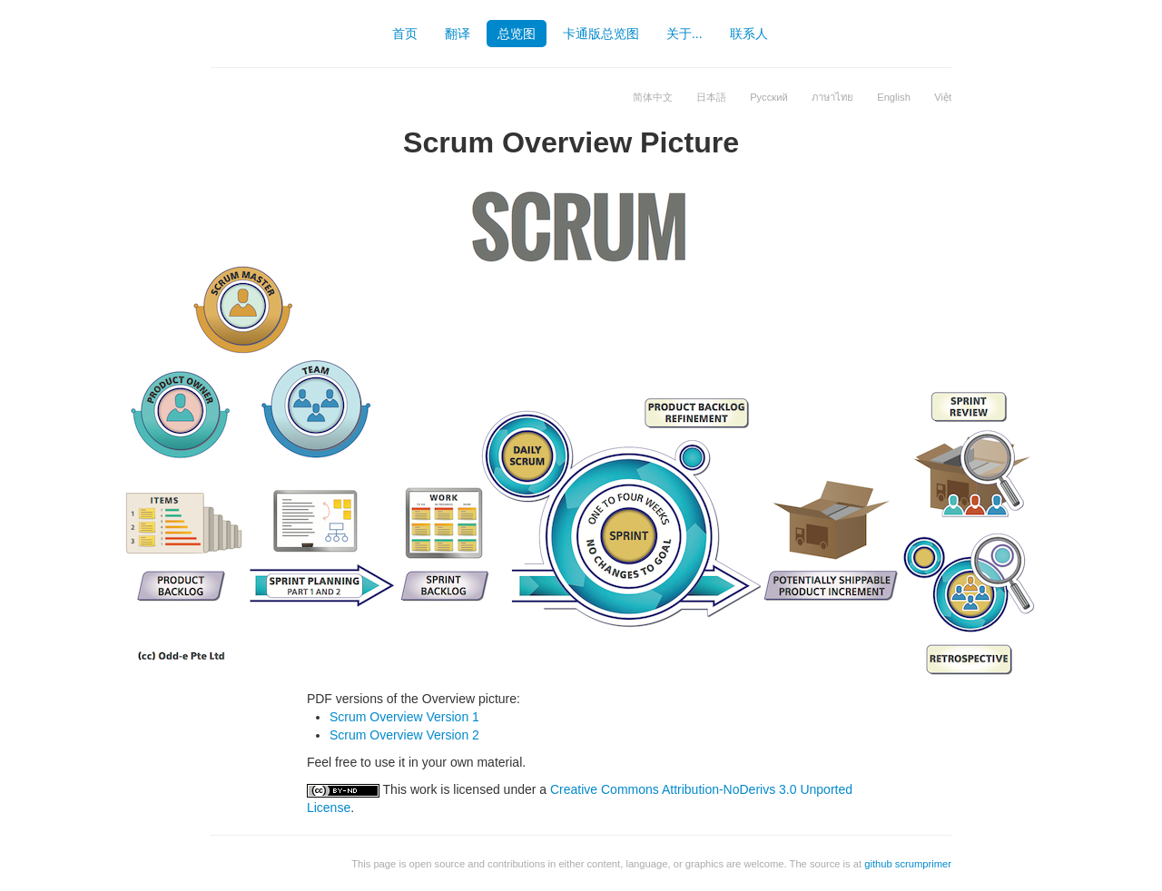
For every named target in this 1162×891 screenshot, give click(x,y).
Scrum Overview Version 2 (404, 735)
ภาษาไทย (832, 97)
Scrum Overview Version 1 (404, 717)
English (894, 97)
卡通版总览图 (601, 33)
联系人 (749, 33)
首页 (405, 33)
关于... (684, 33)
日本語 (711, 97)
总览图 (516, 33)
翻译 (457, 33)
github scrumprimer (907, 863)
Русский (769, 97)
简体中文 (653, 97)
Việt (942, 97)
